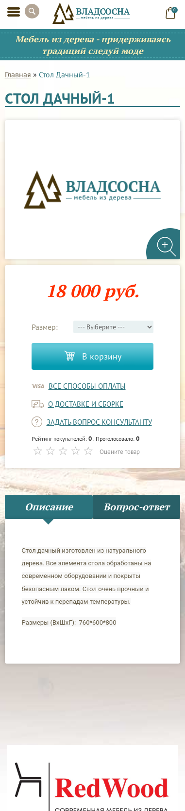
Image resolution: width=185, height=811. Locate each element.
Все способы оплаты (87, 386)
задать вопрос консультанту (99, 422)
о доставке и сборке (85, 404)
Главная (18, 74)
